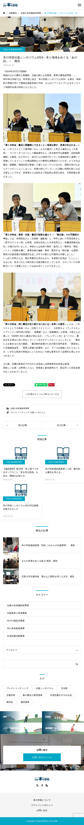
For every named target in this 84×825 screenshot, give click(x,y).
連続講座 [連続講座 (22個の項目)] (25, 702)
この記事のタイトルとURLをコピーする (42, 394)
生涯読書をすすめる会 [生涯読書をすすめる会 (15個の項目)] (61, 695)
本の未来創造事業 (16, 628)
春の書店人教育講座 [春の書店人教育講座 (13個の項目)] (32, 695)
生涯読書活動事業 (16, 636)
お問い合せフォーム (42, 757)
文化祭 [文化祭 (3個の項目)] (64, 688)
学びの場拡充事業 (16, 620)
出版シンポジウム (37, 412)
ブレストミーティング (19, 412)
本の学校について (42, 800)
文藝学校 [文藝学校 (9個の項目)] (10, 695)
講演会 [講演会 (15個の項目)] (9, 702)
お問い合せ (42, 810)
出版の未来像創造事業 (12, 49)
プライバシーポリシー (42, 805)
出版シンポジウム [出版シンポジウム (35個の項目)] (44, 688)
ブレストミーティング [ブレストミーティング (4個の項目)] (17, 688)
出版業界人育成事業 (17, 613)
